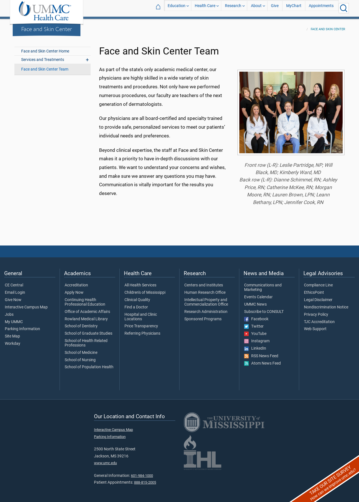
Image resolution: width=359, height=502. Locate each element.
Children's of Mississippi (144, 289)
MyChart (293, 8)
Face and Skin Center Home (45, 47)
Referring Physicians (142, 330)
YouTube (255, 330)
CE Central (14, 282)
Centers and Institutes (203, 282)
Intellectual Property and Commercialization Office (206, 298)
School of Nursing (80, 356)
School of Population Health (89, 363)
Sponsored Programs (203, 316)
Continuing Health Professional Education (85, 298)
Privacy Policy (316, 311)
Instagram (257, 338)
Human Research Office (205, 289)
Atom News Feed (262, 360)
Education (176, 8)
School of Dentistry (81, 323)
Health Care (205, 8)
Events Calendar (258, 293)
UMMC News (255, 301)
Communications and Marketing (263, 284)
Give (275, 8)
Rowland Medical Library (86, 316)
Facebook (256, 316)
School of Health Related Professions (86, 339)
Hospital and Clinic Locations (140, 313)
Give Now (13, 296)
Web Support (315, 325)
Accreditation (76, 282)
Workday (12, 340)
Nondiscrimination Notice (326, 304)
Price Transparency (141, 323)
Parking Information (22, 325)
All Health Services (140, 282)
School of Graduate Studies (88, 330)
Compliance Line (318, 282)
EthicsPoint (314, 289)
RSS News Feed (261, 352)
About (256, 8)
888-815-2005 (145, 479)
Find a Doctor (136, 304)
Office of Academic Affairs (87, 308)
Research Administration (205, 308)
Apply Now (74, 289)
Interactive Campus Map (26, 304)
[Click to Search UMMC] (344, 8)
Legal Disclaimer (318, 296)
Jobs (9, 311)
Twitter (254, 323)
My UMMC (14, 318)
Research (233, 8)
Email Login (15, 289)
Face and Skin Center (46, 29)
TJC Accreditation (319, 318)
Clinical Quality (137, 296)
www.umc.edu (105, 459)
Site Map (12, 333)
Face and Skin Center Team (44, 65)
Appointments (321, 8)
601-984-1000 (142, 472)
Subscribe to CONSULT (264, 308)
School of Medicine (81, 349)
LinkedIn (255, 345)
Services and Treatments (42, 56)
